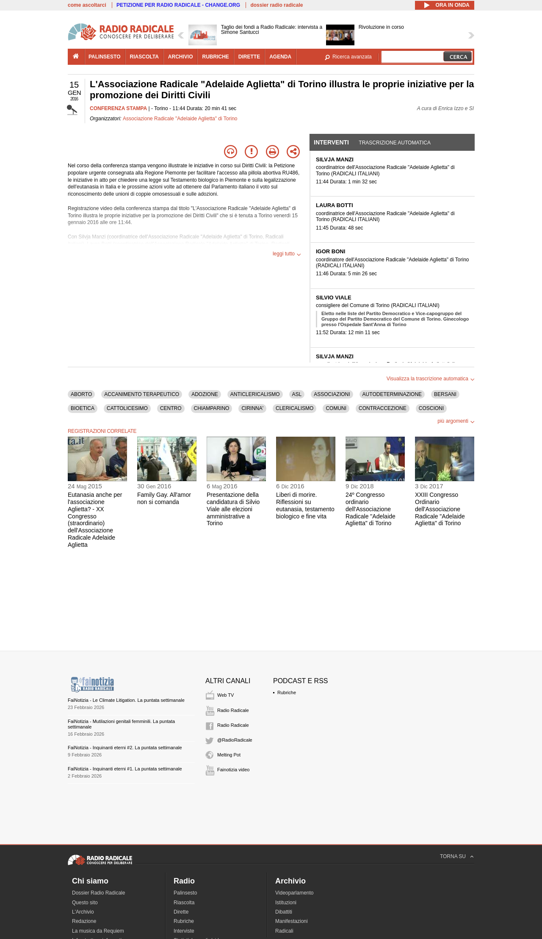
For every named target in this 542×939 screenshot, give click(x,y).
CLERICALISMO (294, 408)
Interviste (184, 931)
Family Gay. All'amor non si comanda (164, 498)
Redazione (84, 921)
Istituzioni (285, 903)
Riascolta (184, 903)
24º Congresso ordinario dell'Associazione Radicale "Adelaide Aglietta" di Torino (370, 508)
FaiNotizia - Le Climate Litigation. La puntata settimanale (126, 700)
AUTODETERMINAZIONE (392, 394)
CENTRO (171, 408)
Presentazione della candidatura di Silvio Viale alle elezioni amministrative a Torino (233, 508)
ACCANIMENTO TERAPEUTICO (141, 394)
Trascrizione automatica (395, 143)
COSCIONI (431, 408)
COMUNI (336, 408)
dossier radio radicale (276, 5)
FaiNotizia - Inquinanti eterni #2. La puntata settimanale (125, 747)
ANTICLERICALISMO (255, 394)
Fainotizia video (233, 769)
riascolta (144, 57)
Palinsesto (185, 893)
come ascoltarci (87, 5)
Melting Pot (229, 754)
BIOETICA (82, 408)
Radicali (284, 931)
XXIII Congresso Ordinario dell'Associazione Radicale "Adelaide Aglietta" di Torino (440, 508)
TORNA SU (453, 856)
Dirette (181, 912)
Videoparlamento (294, 893)
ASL (297, 394)
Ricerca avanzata (352, 57)
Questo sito (85, 903)
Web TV (225, 695)
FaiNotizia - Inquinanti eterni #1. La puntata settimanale (125, 768)
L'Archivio (83, 912)
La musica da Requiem (98, 931)
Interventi (331, 142)
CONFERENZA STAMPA (118, 108)
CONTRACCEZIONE (382, 408)
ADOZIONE (204, 394)
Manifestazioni (291, 921)
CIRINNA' (252, 408)
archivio (180, 57)
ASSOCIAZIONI (332, 394)
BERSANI (445, 394)
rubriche (215, 57)
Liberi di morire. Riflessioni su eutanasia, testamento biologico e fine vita (305, 505)
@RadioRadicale (234, 739)
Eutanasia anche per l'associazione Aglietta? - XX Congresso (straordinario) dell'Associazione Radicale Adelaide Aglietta (95, 519)
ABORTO (81, 394)
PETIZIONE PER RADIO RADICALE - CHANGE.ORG (178, 5)
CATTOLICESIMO (127, 408)
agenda (280, 57)
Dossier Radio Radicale (98, 893)
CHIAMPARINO (212, 408)
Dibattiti (283, 912)
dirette (249, 57)
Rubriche (286, 692)
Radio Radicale (233, 710)
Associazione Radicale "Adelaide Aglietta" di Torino (180, 119)
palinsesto (104, 57)
